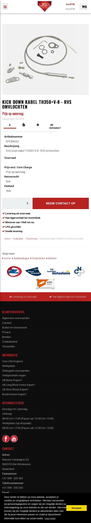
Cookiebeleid (9, 341)
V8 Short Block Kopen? (15, 389)
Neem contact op (60, 203)
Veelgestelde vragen (14, 375)
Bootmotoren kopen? (14, 394)
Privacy (6, 332)
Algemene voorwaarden (16, 318)
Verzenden (8, 346)
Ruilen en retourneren (14, 327)
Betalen (6, 336)
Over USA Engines (12, 361)
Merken (51, 258)
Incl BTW (70, 4)
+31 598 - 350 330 (12, 487)
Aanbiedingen (20, 258)
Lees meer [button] (50, 518)
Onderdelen (37, 258)
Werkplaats (8, 365)
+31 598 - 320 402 (12, 478)
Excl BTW (70, 9)
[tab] (10, 125)
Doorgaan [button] (77, 508)
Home (6, 258)
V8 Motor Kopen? (12, 380)
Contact (6, 322)
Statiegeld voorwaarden (16, 370)
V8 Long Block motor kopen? (18, 384)
